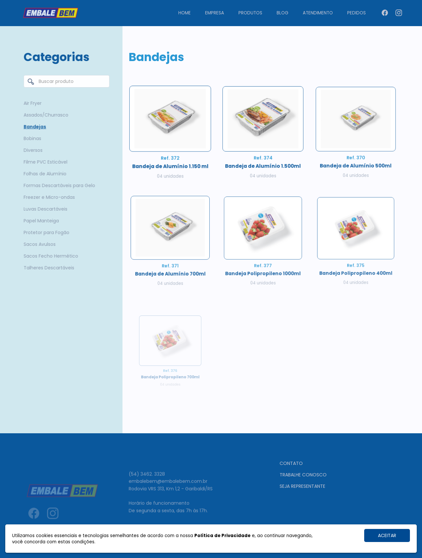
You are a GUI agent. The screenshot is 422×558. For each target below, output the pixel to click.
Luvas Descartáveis (44, 209)
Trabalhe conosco (303, 499)
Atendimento (318, 13)
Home (184, 13)
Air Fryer (31, 103)
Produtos (250, 13)
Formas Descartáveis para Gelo (57, 185)
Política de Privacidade (222, 536)
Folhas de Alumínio (43, 173)
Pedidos (356, 13)
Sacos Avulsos (38, 244)
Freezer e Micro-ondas (47, 197)
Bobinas (31, 138)
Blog (282, 13)
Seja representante (302, 510)
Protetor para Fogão (45, 232)
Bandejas (33, 126)
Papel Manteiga (39, 220)
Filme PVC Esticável (44, 162)
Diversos (31, 150)
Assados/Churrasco (44, 115)
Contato (291, 488)
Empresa (214, 13)
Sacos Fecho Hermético (49, 256)
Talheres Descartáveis (47, 267)
